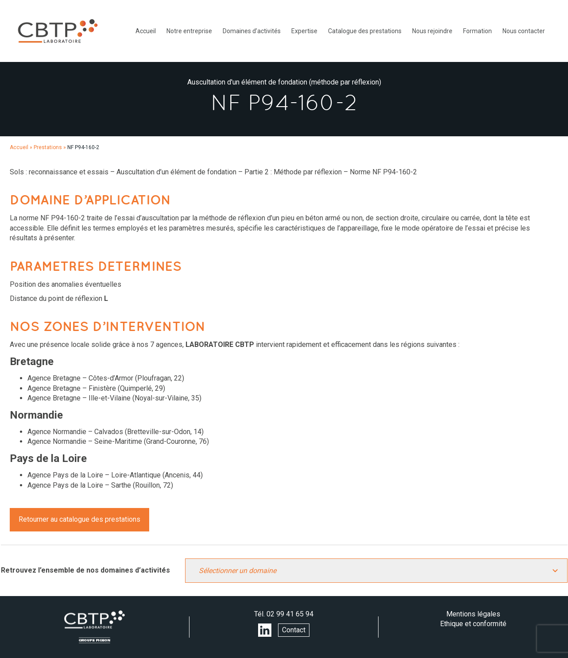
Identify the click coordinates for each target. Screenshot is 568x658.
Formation (477, 31)
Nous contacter (523, 31)
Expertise (304, 31)
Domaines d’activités (252, 31)
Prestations (48, 147)
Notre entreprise (189, 31)
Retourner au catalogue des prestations (79, 519)
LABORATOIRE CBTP (57, 31)
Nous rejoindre (432, 31)
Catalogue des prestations (365, 31)
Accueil (145, 31)
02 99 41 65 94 (290, 614)
